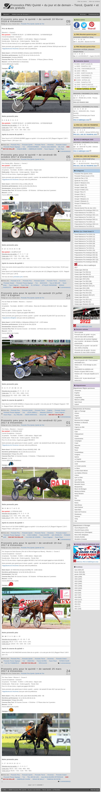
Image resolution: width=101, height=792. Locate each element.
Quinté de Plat (78, 178)
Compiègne (78, 441)
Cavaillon (77, 429)
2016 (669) (77, 597)
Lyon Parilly (78, 480)
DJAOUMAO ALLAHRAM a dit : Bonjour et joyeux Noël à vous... (84, 370)
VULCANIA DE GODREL (33, 537)
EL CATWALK (35, 285)
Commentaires (94, 14)
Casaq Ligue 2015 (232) (81, 279)
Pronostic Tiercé (40, 145)
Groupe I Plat (78, 192)
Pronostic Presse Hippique (12, 147)
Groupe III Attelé (79, 189)
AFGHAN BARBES (33, 147)
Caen (76, 431)
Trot (23, 147)
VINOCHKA (30, 661)
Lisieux (76, 475)
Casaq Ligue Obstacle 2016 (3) (84, 277)
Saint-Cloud (78, 402)
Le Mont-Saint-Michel (81, 470)
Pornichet (77, 500)
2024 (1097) (78, 579)
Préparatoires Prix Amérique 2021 (84, 215)
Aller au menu (82, 1)
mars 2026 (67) (79, 570)
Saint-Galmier (78, 507)
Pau (75, 498)
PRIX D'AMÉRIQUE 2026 (81, 120)
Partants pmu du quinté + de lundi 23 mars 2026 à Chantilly (85, 347)
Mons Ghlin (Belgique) (81, 535)
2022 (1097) (78, 583)
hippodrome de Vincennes (11, 48)
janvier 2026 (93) (79, 574)
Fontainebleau (78, 452)
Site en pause (78, 332)
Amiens (76, 413)
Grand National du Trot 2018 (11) (84, 236)
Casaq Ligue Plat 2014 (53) (82, 293)
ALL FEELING (18, 415)
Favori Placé (60, 149)
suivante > (40, 785)
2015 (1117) (78, 599)
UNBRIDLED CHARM (35, 149)
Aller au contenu (94, 1)
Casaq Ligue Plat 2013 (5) (82, 302)
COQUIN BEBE (21, 149)
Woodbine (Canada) (80, 539)
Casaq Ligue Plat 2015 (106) (83, 283)
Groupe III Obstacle (80, 203)
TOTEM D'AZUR (64, 661)
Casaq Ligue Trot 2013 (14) (82, 299)
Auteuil (76, 404)
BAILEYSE (43, 415)
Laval (76, 464)
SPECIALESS (43, 663)
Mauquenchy (78, 487)
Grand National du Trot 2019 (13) (84, 234)
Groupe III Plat (79, 196)
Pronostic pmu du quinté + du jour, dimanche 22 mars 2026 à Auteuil (85, 351)
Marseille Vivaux (79, 484)
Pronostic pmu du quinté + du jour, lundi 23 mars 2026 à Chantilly (85, 336)
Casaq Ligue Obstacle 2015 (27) (84, 286)
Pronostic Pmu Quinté (28, 24)
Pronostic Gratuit (61, 145)
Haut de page (95, 789)
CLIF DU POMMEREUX (11, 663)
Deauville (77, 445)
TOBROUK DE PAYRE (54, 779)
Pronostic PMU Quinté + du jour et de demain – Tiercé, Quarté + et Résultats (36, 789)
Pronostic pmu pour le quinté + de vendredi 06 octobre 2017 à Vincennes (29, 156)
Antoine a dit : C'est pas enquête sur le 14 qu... (86, 375)
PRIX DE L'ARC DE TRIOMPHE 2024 (85, 165)
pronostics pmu (18, 277)
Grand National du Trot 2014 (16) (84, 246)
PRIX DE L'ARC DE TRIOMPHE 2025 (85, 134)
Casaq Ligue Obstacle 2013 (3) (84, 304)
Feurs (76, 450)
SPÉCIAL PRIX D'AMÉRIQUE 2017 (85, 266)
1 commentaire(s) (65, 539)
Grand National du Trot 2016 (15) (84, 241)
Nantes (76, 496)
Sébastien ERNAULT (46, 412)
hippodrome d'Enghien (9, 318)
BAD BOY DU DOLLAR (20, 287)
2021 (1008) (78, 586)
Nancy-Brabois (79, 493)
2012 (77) (77, 606)
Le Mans (77, 468)
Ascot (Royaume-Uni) (81, 528)
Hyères (76, 457)
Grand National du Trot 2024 (83, 226)
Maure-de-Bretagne (80, 489)
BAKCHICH (43, 283)
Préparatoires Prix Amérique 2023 (84, 219)
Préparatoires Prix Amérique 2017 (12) (86, 259)
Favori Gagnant (49, 149)
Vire (75, 521)
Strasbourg (77, 514)
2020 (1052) (78, 588)
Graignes (77, 454)
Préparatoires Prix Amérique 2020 (84, 210)
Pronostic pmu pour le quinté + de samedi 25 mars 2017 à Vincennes (31, 670)
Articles (83, 14)
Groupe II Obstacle (80, 201)
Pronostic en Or (16, 281)
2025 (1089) (78, 577)
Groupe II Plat (78, 194)
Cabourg (77, 425)
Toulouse (77, 516)
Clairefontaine (78, 438)
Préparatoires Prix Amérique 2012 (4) (86, 253)
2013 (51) (77, 604)
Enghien (49, 410)
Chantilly (77, 395)
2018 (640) (77, 593)
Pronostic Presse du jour (82, 176)
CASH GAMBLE (32, 535)
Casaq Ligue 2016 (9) (81, 270)
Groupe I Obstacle (80, 199)
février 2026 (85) (79, 572)
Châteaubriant (78, 434)
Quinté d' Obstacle (80, 183)
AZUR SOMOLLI (32, 412)
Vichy (76, 519)
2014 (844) (77, 602)
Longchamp (78, 397)
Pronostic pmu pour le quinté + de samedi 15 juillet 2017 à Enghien (31, 294)
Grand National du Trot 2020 (83, 212)
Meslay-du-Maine (79, 491)
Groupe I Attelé (79, 185)
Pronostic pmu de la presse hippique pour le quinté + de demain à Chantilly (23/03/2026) (86, 341)
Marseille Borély (79, 482)
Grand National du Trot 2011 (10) (84, 250)
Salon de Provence (80, 512)
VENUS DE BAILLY (38, 779)
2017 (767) (77, 595)
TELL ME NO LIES (33, 777)
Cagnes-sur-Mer (79, 427)
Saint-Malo (77, 509)
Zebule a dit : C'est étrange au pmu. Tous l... (85, 366)
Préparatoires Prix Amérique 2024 (84, 224)
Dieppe (76, 447)
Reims (76, 503)
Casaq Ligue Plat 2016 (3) (82, 274)
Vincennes (50, 145)
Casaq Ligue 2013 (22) (81, 297)
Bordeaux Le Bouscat (81, 422)
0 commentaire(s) (65, 151)
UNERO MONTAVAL (31, 415)
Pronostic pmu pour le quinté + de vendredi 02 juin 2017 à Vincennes (31, 421)
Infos (76, 206)
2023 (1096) (78, 581)
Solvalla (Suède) (79, 537)
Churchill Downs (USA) (81, 530)
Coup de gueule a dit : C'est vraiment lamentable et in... (86, 361)
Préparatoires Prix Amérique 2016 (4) (86, 257)
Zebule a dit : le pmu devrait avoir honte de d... (84, 379)
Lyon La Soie (78, 477)
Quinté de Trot (39, 24)
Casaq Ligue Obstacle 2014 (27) (84, 295)
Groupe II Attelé (79, 187)
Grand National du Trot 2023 (83, 222)
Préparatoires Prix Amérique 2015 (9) (86, 255)
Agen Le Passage (79, 411)
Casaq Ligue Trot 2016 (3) (82, 272)
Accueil (6, 14)
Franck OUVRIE (42, 661)
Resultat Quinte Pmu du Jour (83, 208)
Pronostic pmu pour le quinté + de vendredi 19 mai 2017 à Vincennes (31, 544)
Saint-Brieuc (78, 505)
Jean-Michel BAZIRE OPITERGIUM (52, 777)
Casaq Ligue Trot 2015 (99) (82, 281)
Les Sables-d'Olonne (80, 473)
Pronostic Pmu (15, 145)
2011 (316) (77, 609)
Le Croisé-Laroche (80, 466)
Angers (76, 415)
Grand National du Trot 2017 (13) (84, 239)
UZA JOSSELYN (57, 535)
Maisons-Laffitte (79, 399)
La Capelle (77, 459)
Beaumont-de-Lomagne (81, 420)
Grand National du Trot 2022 (83, 217)
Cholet (76, 436)
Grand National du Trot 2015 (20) (84, 243)
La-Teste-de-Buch (80, 461)
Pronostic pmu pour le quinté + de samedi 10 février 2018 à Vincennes (32, 20)
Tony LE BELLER (54, 283)
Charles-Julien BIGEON (48, 147)
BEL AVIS (61, 147)
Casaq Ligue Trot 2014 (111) (83, 290)
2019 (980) (77, 590)
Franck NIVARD (44, 535)
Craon (76, 443)
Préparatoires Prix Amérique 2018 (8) (86, 262)
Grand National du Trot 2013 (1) (84, 248)
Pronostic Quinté (27, 145)
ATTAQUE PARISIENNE (49, 285)
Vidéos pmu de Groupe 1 (20, 14)
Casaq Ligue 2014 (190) (81, 288)
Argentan (77, 418)
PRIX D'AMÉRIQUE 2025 (81, 151)
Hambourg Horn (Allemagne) (83, 532)
